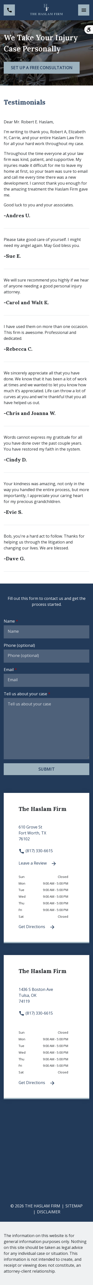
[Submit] (46, 769)
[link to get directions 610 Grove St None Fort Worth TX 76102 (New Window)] (46, 836)
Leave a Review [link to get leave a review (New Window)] (38, 863)
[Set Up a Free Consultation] (42, 68)
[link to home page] (46, 10)
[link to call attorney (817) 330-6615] (9, 10)
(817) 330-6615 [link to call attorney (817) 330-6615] (36, 850)
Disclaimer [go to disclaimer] (48, 1212)
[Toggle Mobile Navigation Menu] (83, 10)
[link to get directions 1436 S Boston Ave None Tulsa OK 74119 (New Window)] (46, 998)
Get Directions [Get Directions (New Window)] (37, 927)
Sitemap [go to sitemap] (74, 1206)
